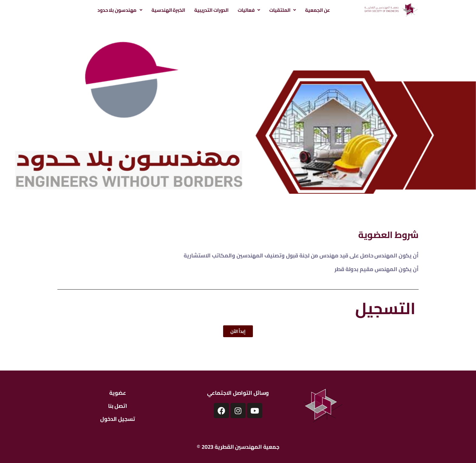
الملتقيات (282, 10)
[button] (120, 10)
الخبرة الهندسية (168, 10)
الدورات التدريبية (211, 10)
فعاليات (249, 10)
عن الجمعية (317, 10)
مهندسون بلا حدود (119, 10)
